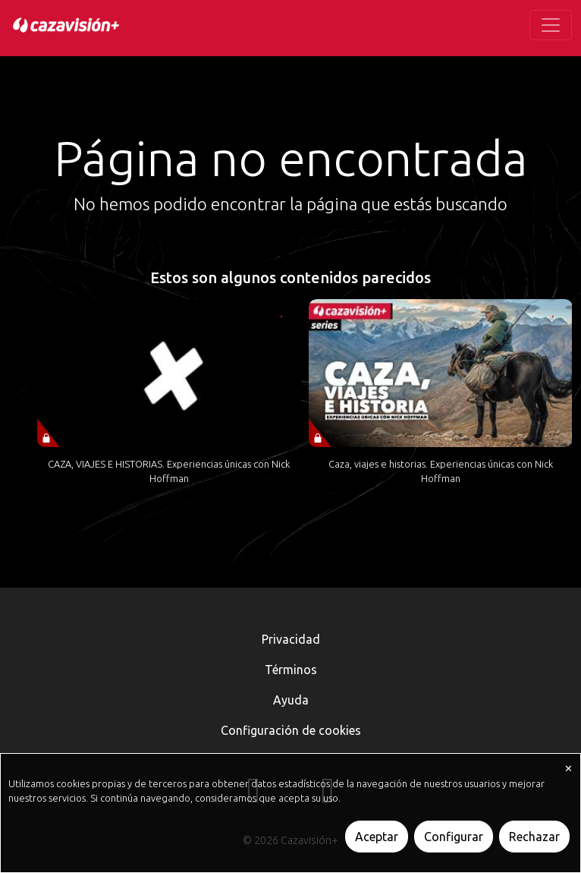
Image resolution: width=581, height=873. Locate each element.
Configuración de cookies (291, 730)
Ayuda (291, 700)
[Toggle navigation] (550, 25)
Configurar (453, 836)
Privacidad (291, 639)
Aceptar (376, 836)
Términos (291, 669)
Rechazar (534, 836)
